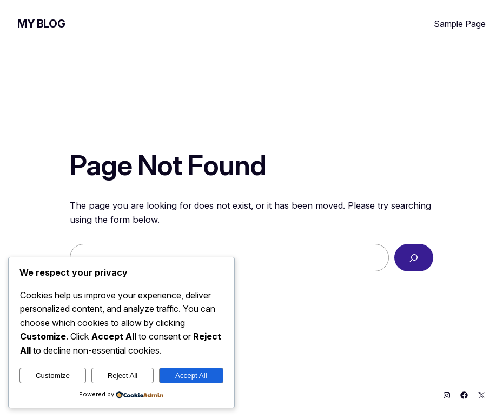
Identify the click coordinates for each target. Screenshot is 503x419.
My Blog (41, 23)
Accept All (191, 375)
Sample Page (460, 23)
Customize (53, 375)
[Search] (413, 257)
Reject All (123, 375)
